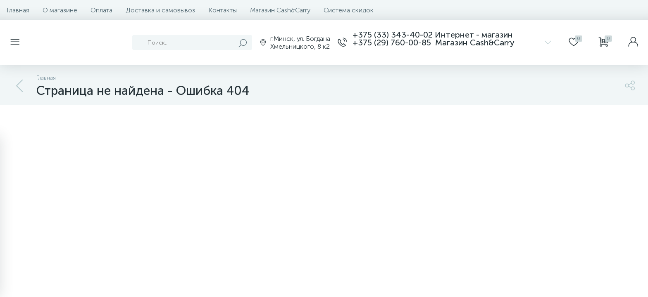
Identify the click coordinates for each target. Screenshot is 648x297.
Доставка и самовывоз (160, 10)
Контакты (222, 10)
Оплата (101, 10)
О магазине (60, 10)
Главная (18, 10)
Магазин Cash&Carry (280, 10)
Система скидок (349, 10)
